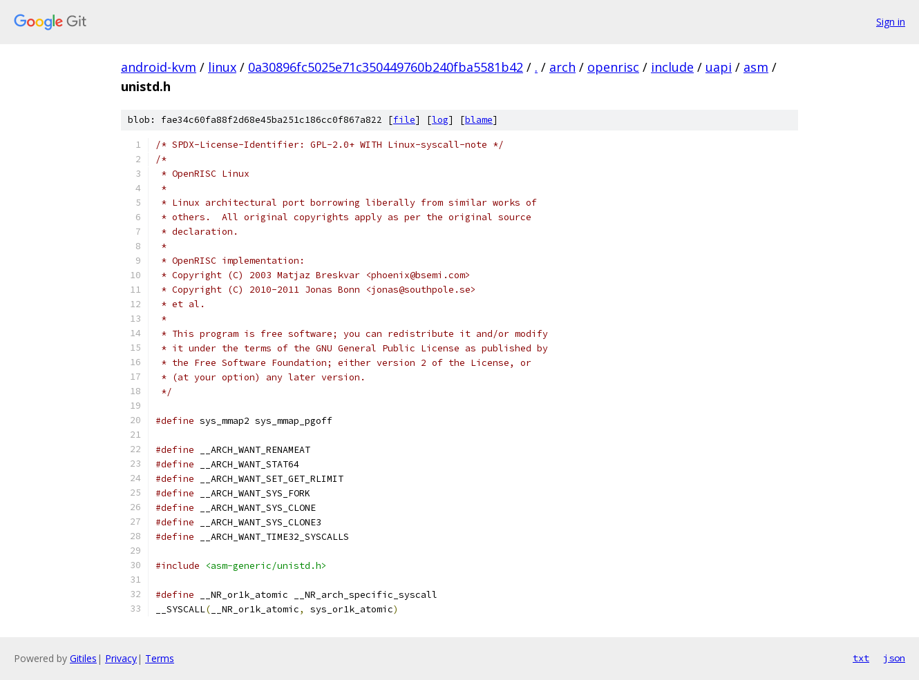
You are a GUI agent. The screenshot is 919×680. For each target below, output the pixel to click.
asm (755, 67)
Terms (159, 658)
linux (222, 67)
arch (562, 67)
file (404, 120)
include (672, 67)
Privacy (121, 658)
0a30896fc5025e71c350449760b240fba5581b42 (385, 67)
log (440, 120)
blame (479, 120)
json (894, 658)
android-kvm (158, 67)
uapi (718, 67)
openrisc (613, 67)
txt (861, 658)
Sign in (890, 21)
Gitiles (83, 658)
